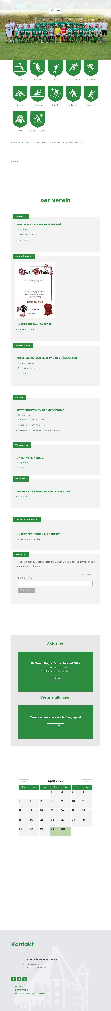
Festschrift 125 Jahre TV (31, 420)
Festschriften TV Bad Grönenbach (41, 410)
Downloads (21, 479)
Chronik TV (24, 415)
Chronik (19, 397)
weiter (87, 782)
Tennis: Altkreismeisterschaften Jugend (55, 717)
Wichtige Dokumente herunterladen (43, 492)
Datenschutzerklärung (30, 994)
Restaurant (24, 468)
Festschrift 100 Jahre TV (31, 425)
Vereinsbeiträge (27, 363)
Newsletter (21, 554)
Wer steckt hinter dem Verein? (39, 225)
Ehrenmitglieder (23, 256)
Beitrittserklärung (28, 368)
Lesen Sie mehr (55, 678)
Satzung (22, 374)
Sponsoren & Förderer (26, 519)
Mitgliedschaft (22, 345)
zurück (24, 782)
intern (19, 987)
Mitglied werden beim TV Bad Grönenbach (47, 358)
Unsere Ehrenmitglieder (34, 324)
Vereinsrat (20, 216)
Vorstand (23, 230)
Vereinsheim (21, 445)
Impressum (21, 990)
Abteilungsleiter (27, 235)
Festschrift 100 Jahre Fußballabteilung (39, 430)
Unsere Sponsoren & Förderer (38, 534)
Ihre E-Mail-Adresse (28, 578)
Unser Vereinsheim (30, 458)
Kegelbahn (24, 463)
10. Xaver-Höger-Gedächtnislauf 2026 (55, 663)
